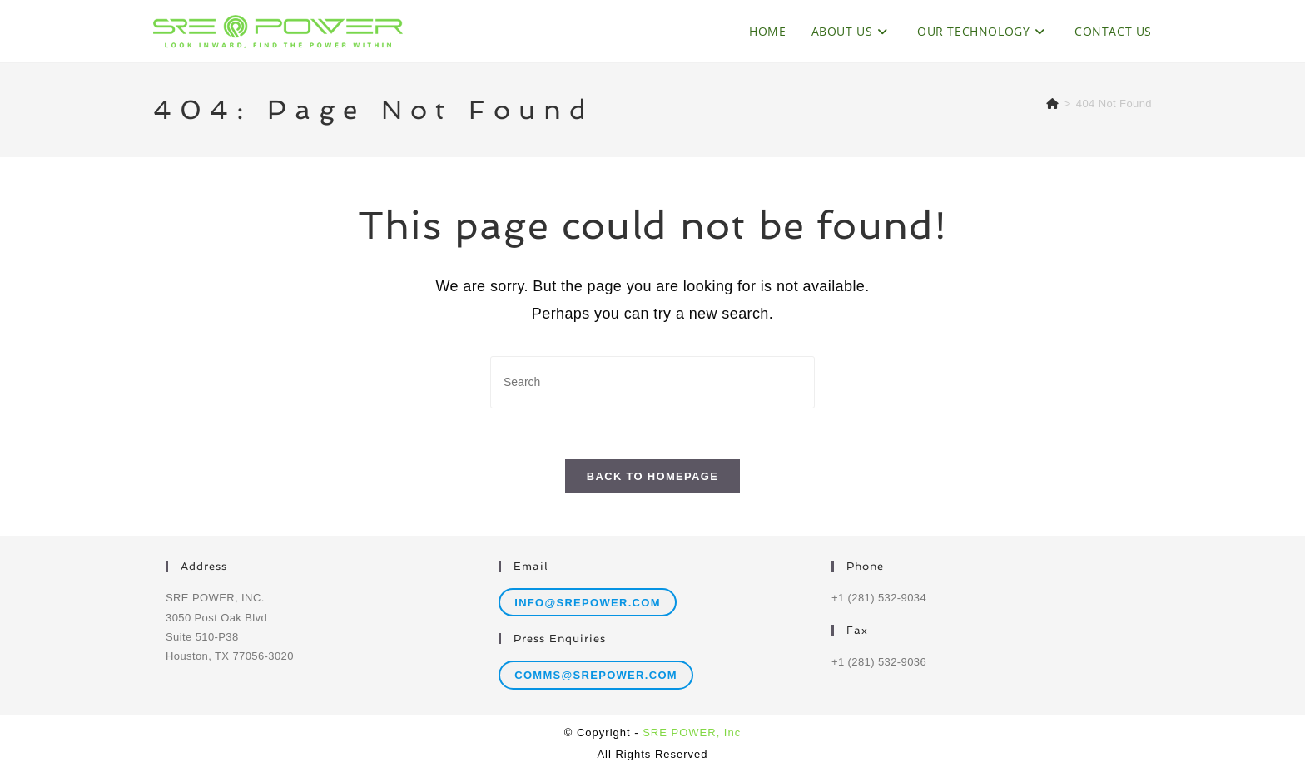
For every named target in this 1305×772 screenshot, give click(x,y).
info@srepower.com (587, 602)
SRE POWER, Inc (692, 732)
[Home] (1052, 103)
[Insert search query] (652, 382)
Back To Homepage (652, 476)
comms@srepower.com (595, 675)
